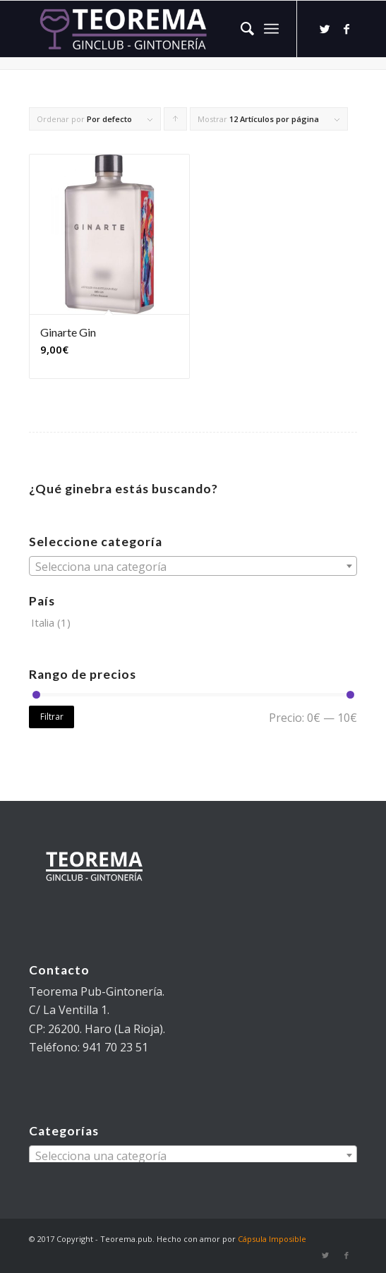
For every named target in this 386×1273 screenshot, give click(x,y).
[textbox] (193, 567)
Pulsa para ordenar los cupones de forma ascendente (175, 122)
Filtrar (52, 717)
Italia (42, 622)
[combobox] (193, 566)
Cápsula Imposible (272, 1238)
